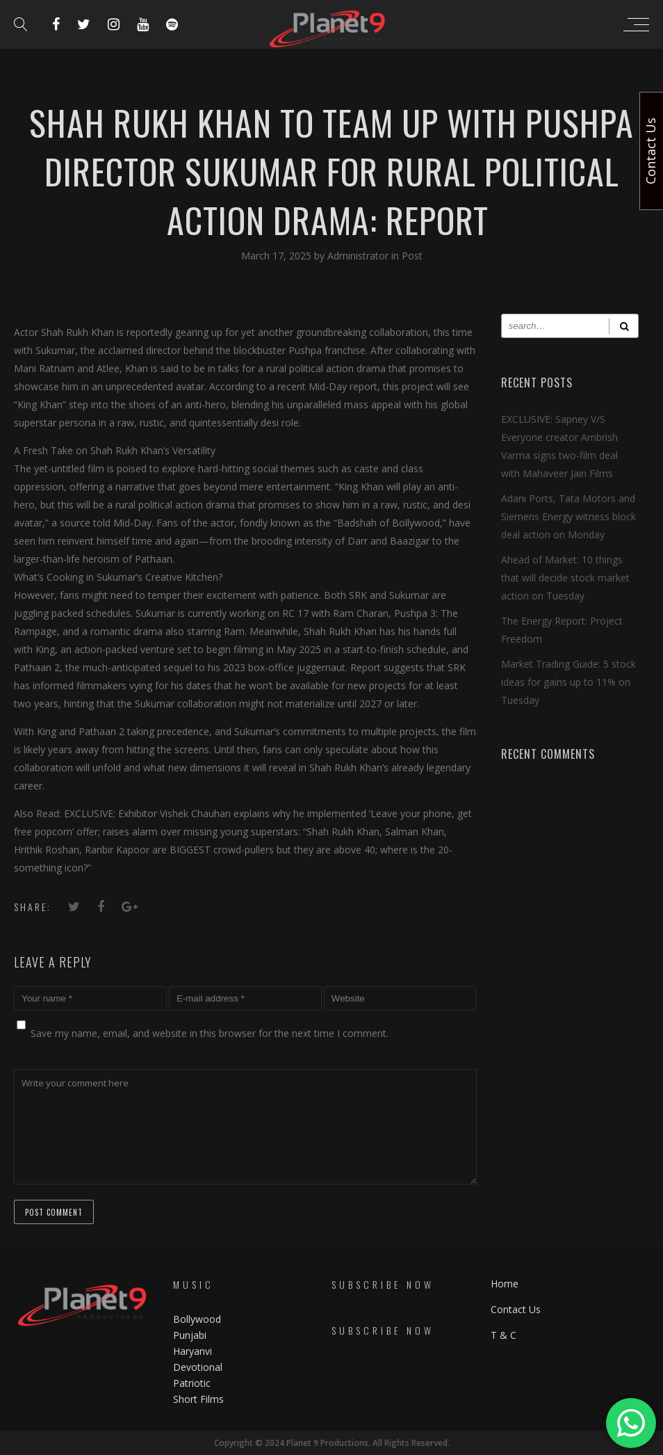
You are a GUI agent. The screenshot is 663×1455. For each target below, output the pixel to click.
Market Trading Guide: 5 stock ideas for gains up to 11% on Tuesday (568, 682)
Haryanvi (192, 1351)
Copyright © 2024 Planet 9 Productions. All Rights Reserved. (332, 1443)
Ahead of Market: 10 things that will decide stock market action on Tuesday (565, 577)
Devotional (197, 1367)
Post (412, 255)
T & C (503, 1335)
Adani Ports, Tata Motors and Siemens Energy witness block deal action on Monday (568, 516)
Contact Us (516, 1309)
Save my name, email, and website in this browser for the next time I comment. (209, 1033)
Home (504, 1283)
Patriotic (193, 1383)
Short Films (198, 1399)
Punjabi (189, 1335)
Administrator (359, 255)
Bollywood (197, 1319)
